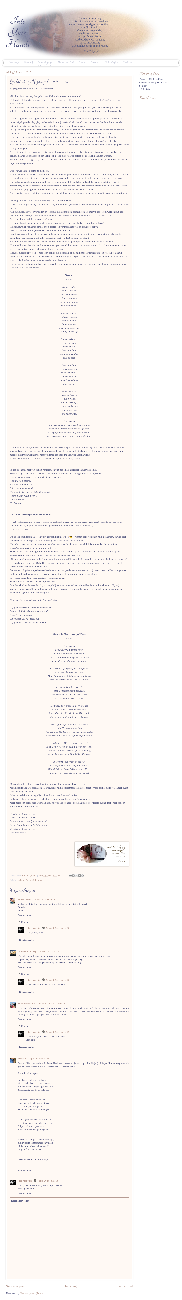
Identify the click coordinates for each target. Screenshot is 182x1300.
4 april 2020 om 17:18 (47, 1180)
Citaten (82, 62)
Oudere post (125, 1286)
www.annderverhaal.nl (29, 1003)
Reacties (25, 922)
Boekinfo (95, 62)
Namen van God (66, 62)
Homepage (14, 62)
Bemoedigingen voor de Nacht (45, 63)
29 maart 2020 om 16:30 (57, 980)
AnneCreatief (24, 899)
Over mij (28, 62)
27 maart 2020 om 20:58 (44, 899)
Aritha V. (22, 1058)
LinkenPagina (111, 62)
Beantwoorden (24, 915)
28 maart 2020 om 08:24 (53, 1003)
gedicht (20, 880)
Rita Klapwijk (33, 928)
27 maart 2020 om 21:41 (49, 951)
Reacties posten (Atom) (31, 1293)
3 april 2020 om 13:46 (38, 1058)
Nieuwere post (15, 1286)
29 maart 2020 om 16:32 (57, 1032)
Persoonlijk (31, 880)
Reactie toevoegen (20, 1200)
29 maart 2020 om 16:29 (57, 928)
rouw (40, 880)
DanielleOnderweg (27, 951)
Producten (128, 62)
